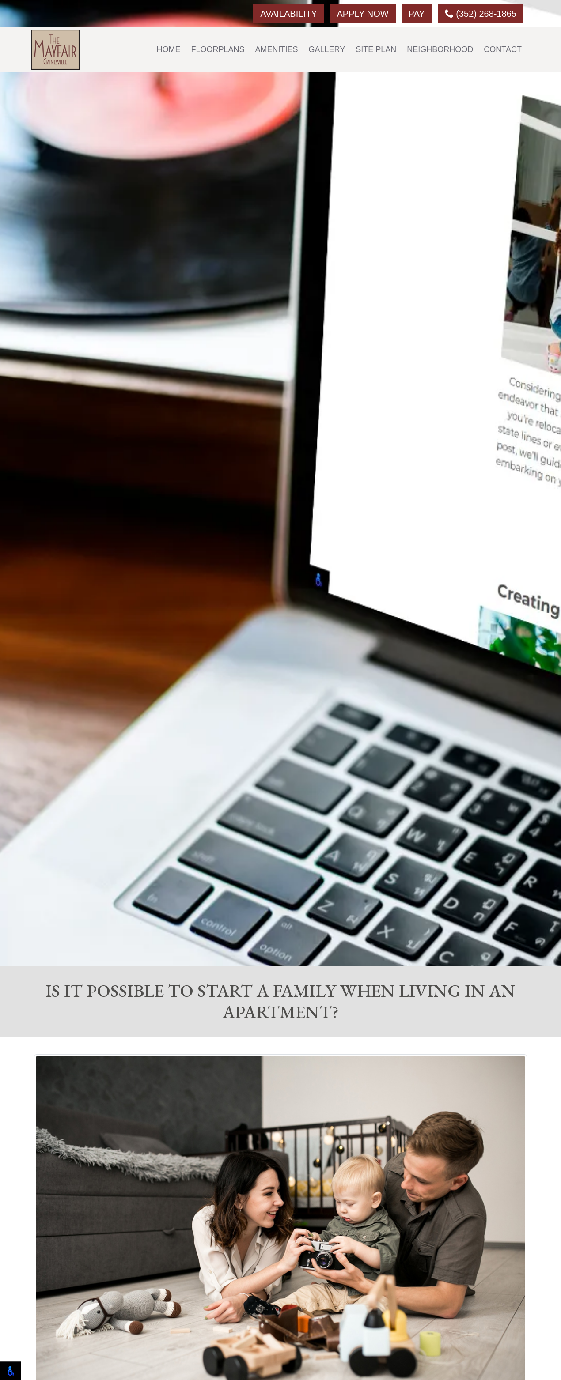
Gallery (327, 49)
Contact (503, 49)
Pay (417, 14)
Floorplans (218, 49)
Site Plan (376, 49)
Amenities (276, 49)
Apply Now (363, 14)
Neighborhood (440, 49)
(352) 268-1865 (480, 14)
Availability (288, 14)
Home (169, 49)
